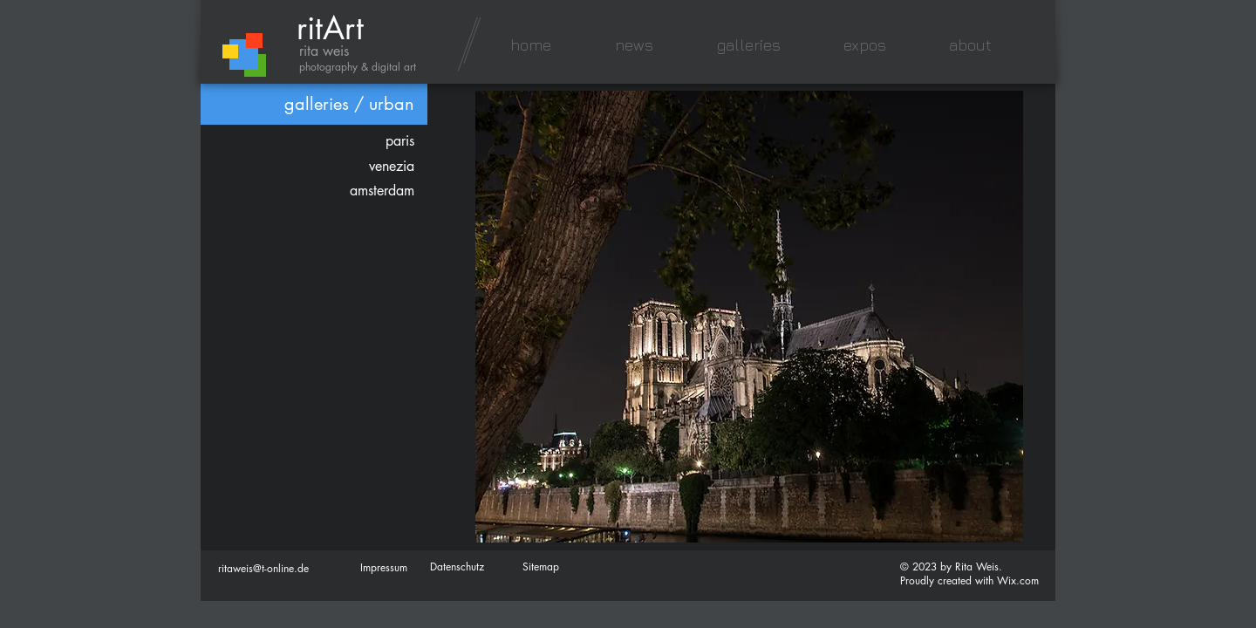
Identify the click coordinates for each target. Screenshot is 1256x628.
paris (400, 141)
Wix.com (1018, 580)
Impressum (383, 567)
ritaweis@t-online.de (263, 568)
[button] (748, 45)
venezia (391, 166)
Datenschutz (457, 566)
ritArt (330, 28)
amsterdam (382, 190)
